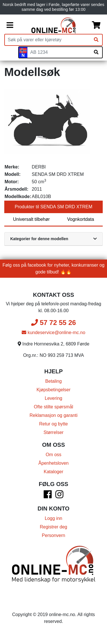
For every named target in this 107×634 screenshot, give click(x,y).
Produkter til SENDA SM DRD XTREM (53, 206)
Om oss (53, 454)
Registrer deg (53, 526)
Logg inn (53, 518)
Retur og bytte (53, 423)
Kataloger (53, 471)
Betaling (53, 381)
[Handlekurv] (96, 25)
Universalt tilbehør (31, 219)
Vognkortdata (80, 219)
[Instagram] (59, 496)
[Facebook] (48, 496)
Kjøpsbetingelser (53, 389)
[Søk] (96, 40)
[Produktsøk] (47, 39)
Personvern (53, 535)
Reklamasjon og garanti (53, 415)
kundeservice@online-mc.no (53, 332)
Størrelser (53, 432)
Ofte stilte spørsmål (53, 406)
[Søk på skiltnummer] (96, 52)
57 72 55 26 (53, 322)
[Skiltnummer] (58, 52)
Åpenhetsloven (54, 463)
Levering (53, 398)
